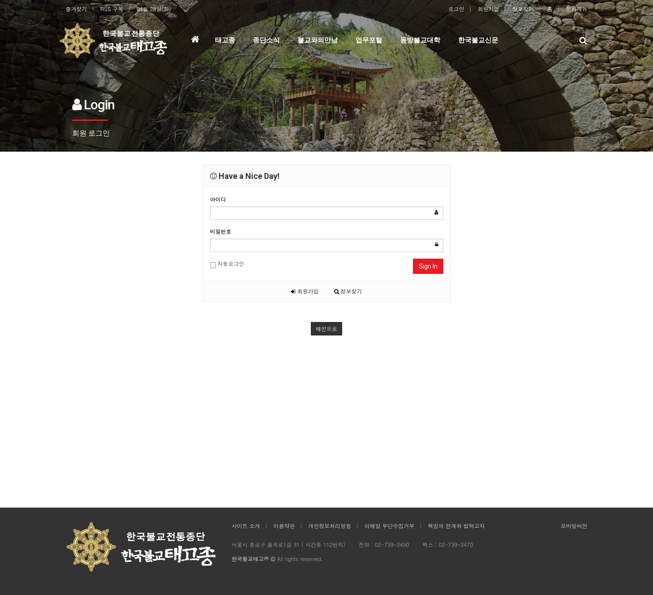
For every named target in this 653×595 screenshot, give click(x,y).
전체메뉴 (576, 8)
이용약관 (284, 525)
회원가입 (488, 8)
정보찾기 (523, 8)
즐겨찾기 (76, 8)
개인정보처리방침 (329, 525)
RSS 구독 (111, 8)
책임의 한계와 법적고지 (456, 525)
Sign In (428, 266)
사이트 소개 (245, 525)
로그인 (456, 8)
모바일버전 (574, 525)
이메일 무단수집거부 (389, 525)
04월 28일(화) (153, 8)
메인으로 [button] (326, 328)
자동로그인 (227, 264)
